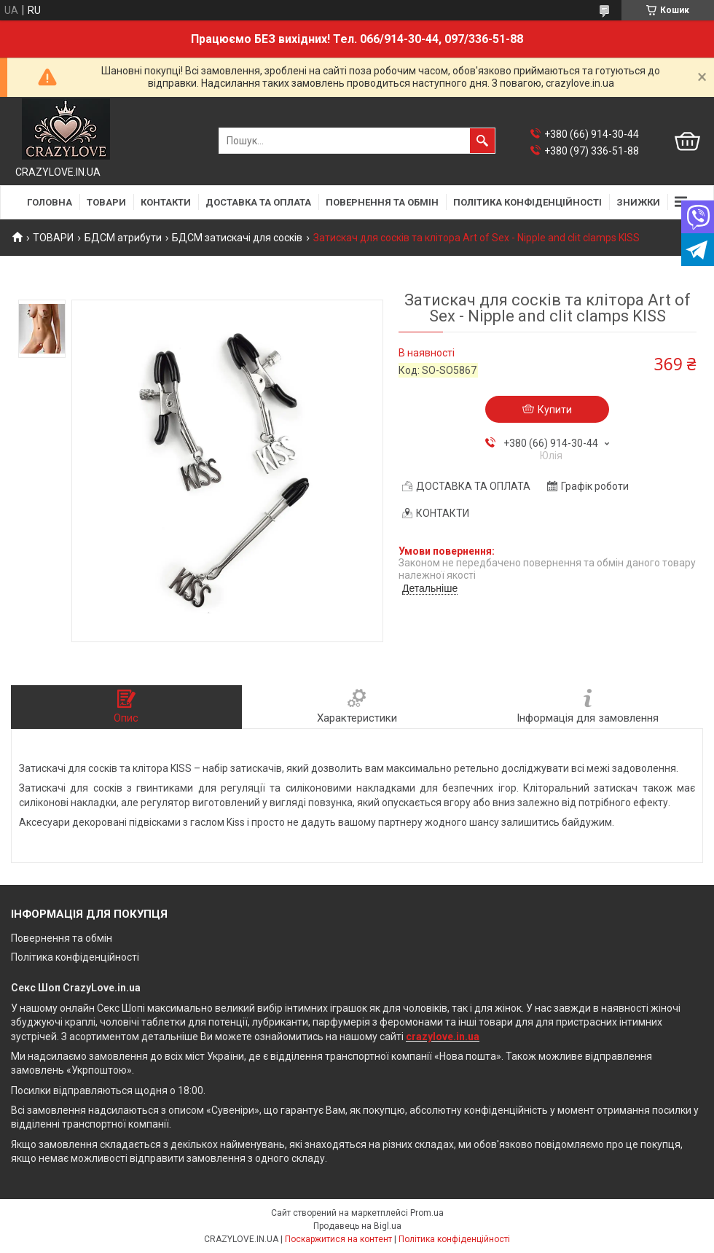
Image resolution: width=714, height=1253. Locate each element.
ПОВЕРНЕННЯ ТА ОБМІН (382, 202)
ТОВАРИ (106, 202)
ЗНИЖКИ (638, 202)
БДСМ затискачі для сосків (237, 237)
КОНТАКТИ (166, 202)
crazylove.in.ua (442, 1036)
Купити (555, 409)
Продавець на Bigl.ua (357, 1226)
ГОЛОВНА (49, 202)
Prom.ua (427, 1213)
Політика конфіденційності (75, 957)
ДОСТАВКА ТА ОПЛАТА (258, 202)
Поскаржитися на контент (338, 1239)
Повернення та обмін (61, 938)
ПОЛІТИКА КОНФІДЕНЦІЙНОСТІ (527, 202)
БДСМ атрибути (123, 237)
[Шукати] (482, 140)
